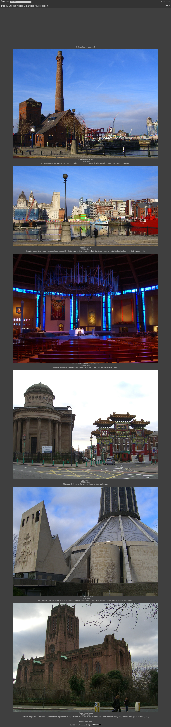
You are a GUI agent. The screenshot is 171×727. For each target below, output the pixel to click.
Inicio (4, 6)
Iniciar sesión (165, 2)
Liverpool (41, 6)
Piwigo (90, 721)
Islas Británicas (26, 6)
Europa (12, 6)
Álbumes (5, 2)
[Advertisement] (85, 25)
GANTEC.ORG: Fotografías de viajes (80, 725)
